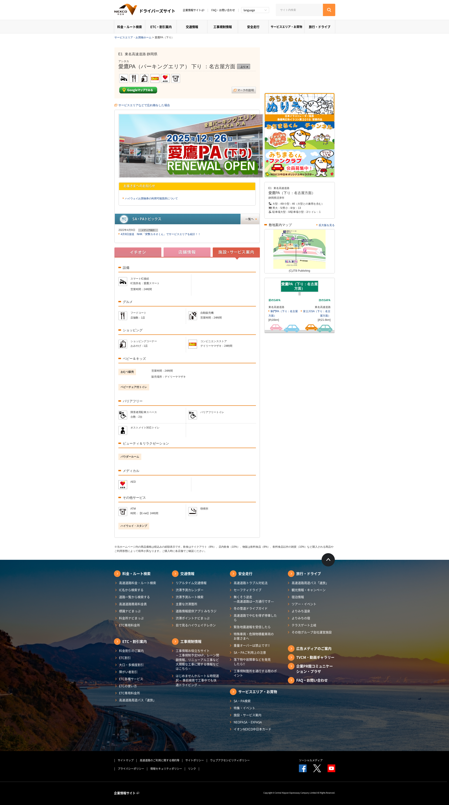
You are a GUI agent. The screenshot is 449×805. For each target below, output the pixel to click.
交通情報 (192, 26)
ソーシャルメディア (311, 760)
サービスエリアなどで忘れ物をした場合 (144, 105)
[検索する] (329, 10)
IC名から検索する (131, 590)
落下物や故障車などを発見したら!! (252, 661)
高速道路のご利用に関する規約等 (159, 760)
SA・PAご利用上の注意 (250, 652)
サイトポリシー (194, 760)
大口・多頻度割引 (131, 664)
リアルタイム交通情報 (191, 583)
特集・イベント (244, 708)
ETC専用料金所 (129, 625)
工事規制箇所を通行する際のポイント (255, 673)
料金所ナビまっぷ (131, 618)
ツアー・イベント (304, 604)
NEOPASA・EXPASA (248, 722)
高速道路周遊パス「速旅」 (137, 700)
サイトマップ (126, 760)
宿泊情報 (298, 597)
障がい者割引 (128, 672)
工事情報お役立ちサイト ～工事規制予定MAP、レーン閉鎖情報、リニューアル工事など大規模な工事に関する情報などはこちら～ (197, 659)
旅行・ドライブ (319, 26)
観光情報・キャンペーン (309, 590)
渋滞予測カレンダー (189, 590)
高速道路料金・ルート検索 (137, 583)
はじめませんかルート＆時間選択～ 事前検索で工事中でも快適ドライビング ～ (197, 680)
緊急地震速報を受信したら (252, 627)
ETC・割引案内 (161, 26)
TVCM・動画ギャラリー (315, 657)
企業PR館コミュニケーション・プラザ (314, 668)
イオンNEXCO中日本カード (252, 729)
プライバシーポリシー (131, 769)
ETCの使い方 (128, 686)
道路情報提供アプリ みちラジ (196, 611)
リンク (192, 769)
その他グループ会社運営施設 (312, 632)
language (249, 10)
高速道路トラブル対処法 (251, 583)
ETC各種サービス (131, 679)
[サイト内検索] (299, 10)
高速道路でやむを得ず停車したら (255, 617)
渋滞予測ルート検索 (189, 597)
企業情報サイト (193, 10)
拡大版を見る (327, 225)
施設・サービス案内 (247, 715)
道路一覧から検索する (134, 597)
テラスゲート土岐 (304, 625)
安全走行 (253, 26)
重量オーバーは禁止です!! (252, 645)
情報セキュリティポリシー (166, 769)
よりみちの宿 (301, 618)
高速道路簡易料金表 (133, 604)
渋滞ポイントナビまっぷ (193, 618)
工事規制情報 (222, 26)
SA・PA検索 (242, 701)
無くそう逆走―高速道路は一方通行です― (254, 599)
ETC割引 (125, 657)
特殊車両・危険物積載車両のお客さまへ (254, 636)
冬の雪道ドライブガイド (251, 608)
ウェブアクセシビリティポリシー (230, 760)
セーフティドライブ (247, 590)
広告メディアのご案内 (314, 648)
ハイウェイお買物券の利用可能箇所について (151, 198)
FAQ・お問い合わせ (223, 10)
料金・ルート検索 (129, 26)
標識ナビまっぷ (130, 611)
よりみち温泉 (301, 611)
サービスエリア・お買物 (286, 26)
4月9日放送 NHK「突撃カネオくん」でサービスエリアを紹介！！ (161, 234)
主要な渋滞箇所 (186, 604)
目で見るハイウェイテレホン (196, 625)
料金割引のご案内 (131, 650)
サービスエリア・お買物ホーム (132, 37)
